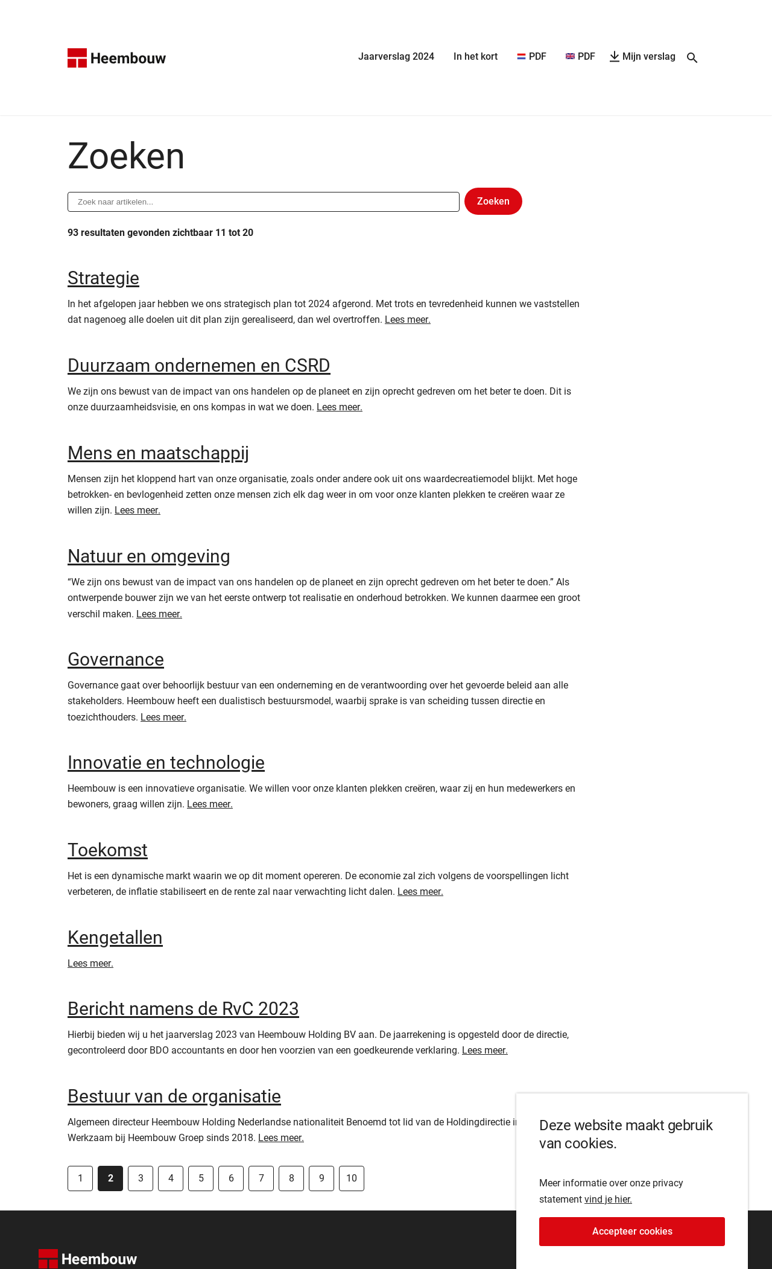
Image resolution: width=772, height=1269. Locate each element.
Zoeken (499, 204)
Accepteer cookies (659, 1240)
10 (351, 1178)
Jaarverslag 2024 (396, 56)
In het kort (476, 56)
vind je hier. (608, 1205)
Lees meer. (408, 319)
